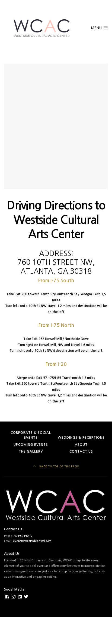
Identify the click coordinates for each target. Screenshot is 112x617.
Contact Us (81, 451)
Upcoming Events (31, 444)
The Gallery (31, 451)
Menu (99, 27)
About (81, 444)
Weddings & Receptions (81, 437)
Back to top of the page (56, 466)
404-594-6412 (23, 535)
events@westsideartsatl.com (32, 541)
